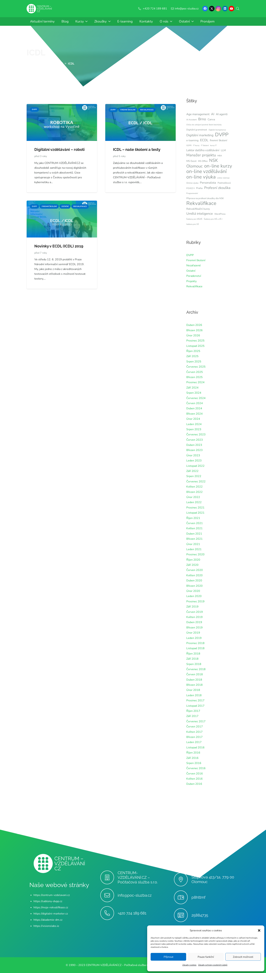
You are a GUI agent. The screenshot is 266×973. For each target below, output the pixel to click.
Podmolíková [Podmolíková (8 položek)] (224, 182)
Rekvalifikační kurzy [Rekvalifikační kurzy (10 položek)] (198, 209)
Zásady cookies (189, 965)
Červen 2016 (194, 773)
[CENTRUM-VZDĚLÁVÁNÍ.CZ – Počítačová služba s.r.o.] (109, 877)
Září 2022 (192, 471)
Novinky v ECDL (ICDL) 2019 (58, 246)
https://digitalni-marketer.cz (50, 914)
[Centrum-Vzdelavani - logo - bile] (39, 8)
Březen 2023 (194, 450)
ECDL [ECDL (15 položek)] (204, 140)
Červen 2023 (194, 440)
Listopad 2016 (195, 747)
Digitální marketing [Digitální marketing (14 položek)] (199, 135)
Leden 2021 (194, 549)
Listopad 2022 (195, 466)
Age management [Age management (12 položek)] (198, 114)
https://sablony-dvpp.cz (47, 901)
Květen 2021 (194, 528)
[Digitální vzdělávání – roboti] (62, 106)
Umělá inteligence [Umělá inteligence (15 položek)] (199, 213)
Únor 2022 (193, 497)
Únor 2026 (193, 335)
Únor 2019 (193, 633)
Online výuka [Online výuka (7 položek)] (192, 183)
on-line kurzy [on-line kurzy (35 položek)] (218, 166)
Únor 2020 (193, 591)
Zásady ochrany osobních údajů (212, 965)
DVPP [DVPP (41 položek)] (221, 134)
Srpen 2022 (193, 476)
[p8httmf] (182, 897)
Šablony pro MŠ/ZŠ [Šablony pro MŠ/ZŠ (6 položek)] (194, 219)
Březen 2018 (194, 685)
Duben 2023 (194, 445)
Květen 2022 (194, 487)
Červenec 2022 (196, 481)
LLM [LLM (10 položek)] (223, 150)
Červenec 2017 (196, 721)
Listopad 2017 (195, 706)
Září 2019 (192, 607)
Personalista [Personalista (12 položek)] (208, 183)
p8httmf (198, 897)
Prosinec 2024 (195, 382)
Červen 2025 (194, 372)
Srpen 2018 (193, 664)
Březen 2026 (194, 330)
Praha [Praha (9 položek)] (199, 188)
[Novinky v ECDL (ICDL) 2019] (62, 203)
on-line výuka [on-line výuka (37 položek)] (201, 177)
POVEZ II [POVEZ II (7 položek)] (190, 188)
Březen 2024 (194, 414)
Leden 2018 (194, 695)
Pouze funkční (206, 957)
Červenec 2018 (196, 669)
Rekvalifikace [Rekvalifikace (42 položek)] (201, 203)
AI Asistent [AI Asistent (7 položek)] (191, 119)
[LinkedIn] (225, 8)
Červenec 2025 (196, 367)
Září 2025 (192, 356)
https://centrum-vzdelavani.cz (51, 895)
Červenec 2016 (196, 768)
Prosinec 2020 (195, 554)
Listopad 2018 (195, 648)
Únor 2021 (193, 544)
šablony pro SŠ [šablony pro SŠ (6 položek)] (192, 224)
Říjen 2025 (193, 351)
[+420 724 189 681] (109, 913)
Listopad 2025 (195, 346)
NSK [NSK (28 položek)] (213, 160)
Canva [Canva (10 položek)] (211, 119)
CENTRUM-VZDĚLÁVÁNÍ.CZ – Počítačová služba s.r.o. (138, 877)
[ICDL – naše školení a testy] (140, 106)
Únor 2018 (193, 690)
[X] (211, 8)
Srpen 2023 (193, 429)
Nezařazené (193, 265)
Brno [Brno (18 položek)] (202, 119)
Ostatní (190, 271)
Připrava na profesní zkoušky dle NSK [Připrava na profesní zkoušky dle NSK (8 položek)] (205, 198)
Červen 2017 (194, 726)
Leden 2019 (194, 638)
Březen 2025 (194, 377)
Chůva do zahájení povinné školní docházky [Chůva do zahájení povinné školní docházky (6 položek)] (204, 124)
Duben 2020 (194, 580)
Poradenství (193, 276)
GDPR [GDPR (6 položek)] (188, 145)
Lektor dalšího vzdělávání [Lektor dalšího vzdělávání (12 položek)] (202, 150)
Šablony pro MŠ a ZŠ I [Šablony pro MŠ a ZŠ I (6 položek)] (213, 219)
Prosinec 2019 (195, 601)
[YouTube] (231, 8)
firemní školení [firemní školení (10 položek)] (218, 140)
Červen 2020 (194, 570)
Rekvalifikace (194, 286)
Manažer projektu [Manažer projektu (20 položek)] (201, 155)
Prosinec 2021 (195, 507)
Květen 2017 (194, 732)
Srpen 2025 (193, 361)
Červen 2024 (194, 403)
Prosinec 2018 (195, 643)
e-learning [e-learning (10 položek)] (192, 140)
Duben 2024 (194, 408)
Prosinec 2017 (195, 700)
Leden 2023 (194, 460)
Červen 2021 (194, 523)
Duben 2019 (194, 622)
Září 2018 (192, 659)
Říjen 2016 (193, 753)
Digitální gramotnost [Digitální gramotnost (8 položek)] (196, 129)
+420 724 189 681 (132, 913)
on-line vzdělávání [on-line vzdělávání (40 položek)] (206, 171)
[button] (259, 930)
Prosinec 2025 (195, 341)
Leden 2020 (194, 596)
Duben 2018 (194, 680)
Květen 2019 (194, 617)
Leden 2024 (194, 424)
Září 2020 (192, 565)
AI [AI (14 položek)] (212, 114)
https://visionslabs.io (46, 926)
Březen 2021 (194, 539)
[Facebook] (205, 8)
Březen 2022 (194, 492)
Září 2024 (192, 388)
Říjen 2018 (193, 654)
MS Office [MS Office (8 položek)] (203, 161)
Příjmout (168, 957)
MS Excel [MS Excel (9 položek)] (191, 161)
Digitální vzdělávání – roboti (59, 149)
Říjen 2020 (193, 560)
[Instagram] (218, 8)
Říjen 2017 (193, 711)
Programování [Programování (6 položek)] (192, 193)
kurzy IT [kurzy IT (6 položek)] (213, 145)
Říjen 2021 (193, 518)
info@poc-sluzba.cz (135, 895)
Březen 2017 (194, 737)
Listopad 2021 (195, 513)
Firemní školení (195, 260)
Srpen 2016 (193, 763)
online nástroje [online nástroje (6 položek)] (223, 178)
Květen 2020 (194, 575)
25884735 (199, 915)
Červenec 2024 (196, 398)
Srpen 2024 (193, 393)
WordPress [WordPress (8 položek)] (219, 214)
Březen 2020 (194, 586)
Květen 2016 (194, 779)
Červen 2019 (194, 612)
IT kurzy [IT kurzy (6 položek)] (196, 145)
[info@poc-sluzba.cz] (109, 895)
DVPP (190, 255)
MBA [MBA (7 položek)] (219, 155)
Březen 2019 (194, 627)
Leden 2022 (194, 502)
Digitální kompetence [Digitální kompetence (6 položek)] (217, 130)
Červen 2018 (194, 674)
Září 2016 (192, 758)
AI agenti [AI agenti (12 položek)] (222, 114)
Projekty (191, 281)
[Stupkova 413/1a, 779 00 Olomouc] (182, 879)
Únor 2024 (193, 419)
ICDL (36, 52)
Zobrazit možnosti (243, 957)
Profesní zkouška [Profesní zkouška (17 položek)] (217, 187)
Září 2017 (192, 716)
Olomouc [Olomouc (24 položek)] (194, 166)
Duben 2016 (194, 784)
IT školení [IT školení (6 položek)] (205, 145)
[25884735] (182, 915)
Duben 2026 (194, 325)
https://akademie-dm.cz (47, 920)
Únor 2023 (193, 455)
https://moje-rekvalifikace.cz (50, 907)
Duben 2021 (194, 534)
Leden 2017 (194, 742)
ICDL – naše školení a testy (136, 149)
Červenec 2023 (196, 434)
